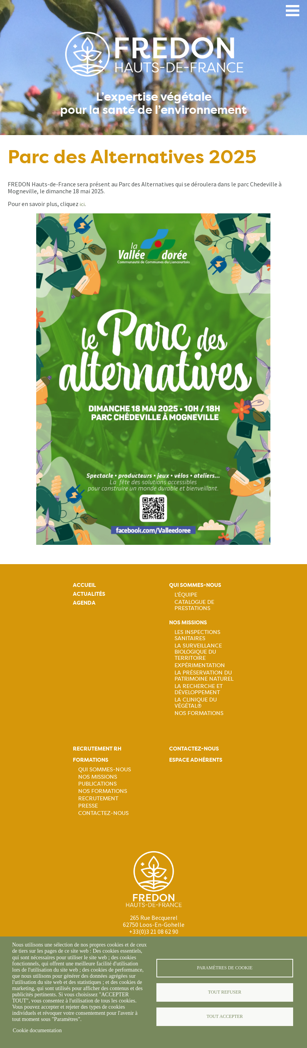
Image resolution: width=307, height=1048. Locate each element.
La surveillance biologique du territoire (198, 651)
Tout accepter (224, 1016)
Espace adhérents (195, 760)
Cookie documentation (37, 1030)
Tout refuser (224, 992)
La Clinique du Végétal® (195, 702)
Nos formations (102, 791)
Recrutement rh (97, 748)
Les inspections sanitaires (197, 635)
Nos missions (188, 622)
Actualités (89, 594)
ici (82, 204)
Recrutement (98, 798)
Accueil (84, 585)
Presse (88, 805)
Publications (97, 783)
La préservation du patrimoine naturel (203, 675)
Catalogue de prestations (194, 605)
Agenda (84, 603)
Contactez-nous (103, 813)
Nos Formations (198, 713)
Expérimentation (199, 665)
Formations (90, 760)
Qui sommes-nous (195, 585)
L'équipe (185, 594)
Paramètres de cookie (224, 967)
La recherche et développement (198, 689)
